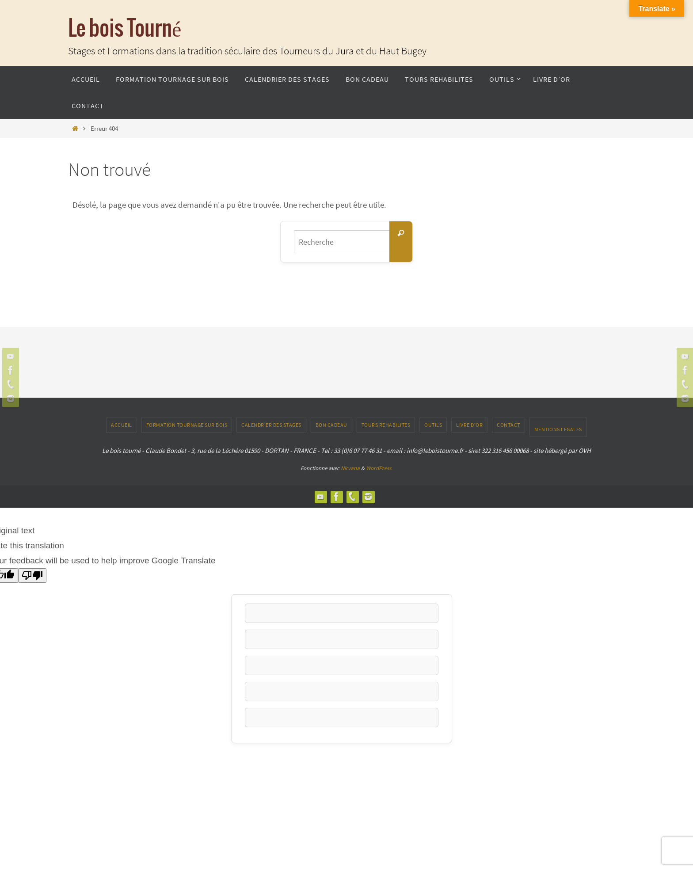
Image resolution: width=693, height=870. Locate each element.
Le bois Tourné (124, 29)
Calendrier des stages (271, 425)
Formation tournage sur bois (187, 425)
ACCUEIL (121, 425)
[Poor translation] (32, 575)
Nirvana (350, 468)
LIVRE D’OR (469, 425)
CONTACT (508, 425)
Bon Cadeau (331, 425)
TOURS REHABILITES (386, 425)
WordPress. (379, 468)
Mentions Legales (558, 429)
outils (433, 425)
